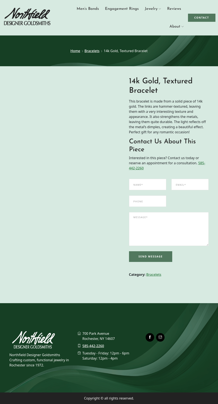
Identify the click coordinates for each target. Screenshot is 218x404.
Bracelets (92, 50)
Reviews (174, 9)
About (174, 27)
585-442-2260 (93, 346)
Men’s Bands (88, 9)
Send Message (151, 256)
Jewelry (151, 9)
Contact (201, 17)
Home (75, 50)
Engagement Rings (122, 9)
